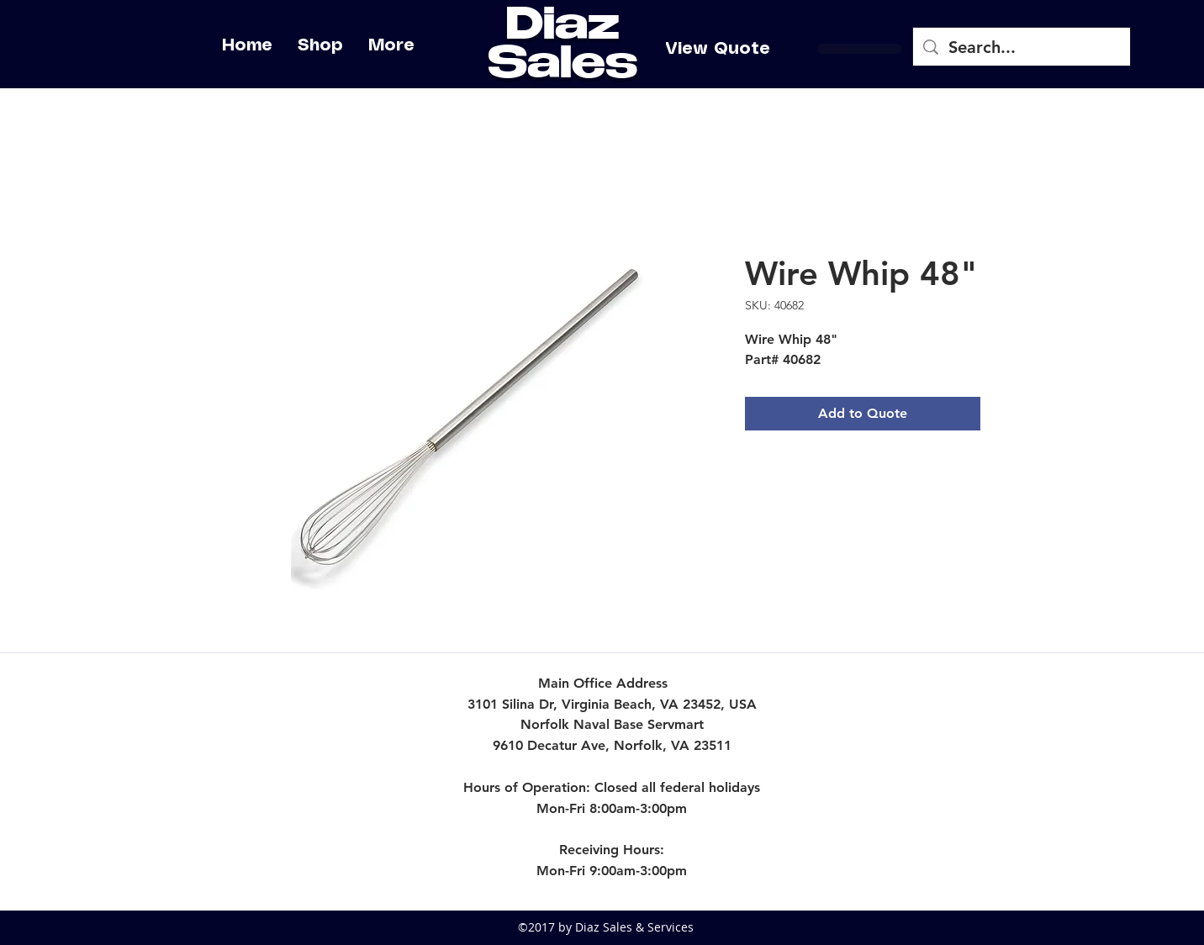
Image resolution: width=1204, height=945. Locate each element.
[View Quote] (717, 48)
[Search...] (1021, 47)
